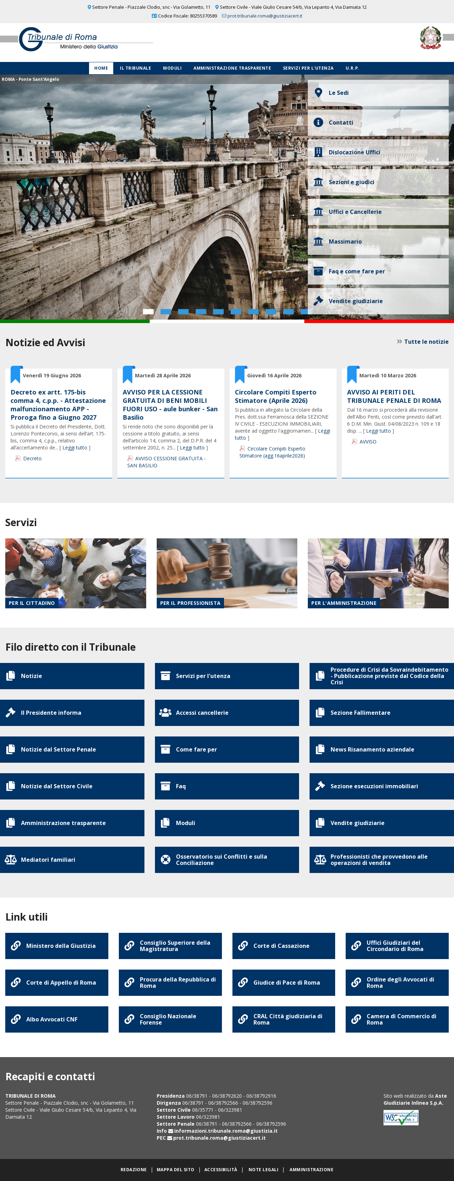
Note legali (263, 1170)
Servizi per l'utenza (308, 68)
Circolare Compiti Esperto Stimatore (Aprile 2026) (276, 396)
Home (101, 68)
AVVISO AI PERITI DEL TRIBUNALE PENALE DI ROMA (394, 396)
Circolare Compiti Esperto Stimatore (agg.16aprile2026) (272, 452)
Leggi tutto (74, 447)
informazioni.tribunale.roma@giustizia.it (226, 1130)
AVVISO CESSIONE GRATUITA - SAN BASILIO (166, 462)
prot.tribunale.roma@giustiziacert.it (265, 16)
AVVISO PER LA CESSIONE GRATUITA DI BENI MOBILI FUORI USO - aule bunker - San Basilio (170, 404)
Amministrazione (311, 1170)
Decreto (32, 458)
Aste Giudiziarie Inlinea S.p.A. (415, 1099)
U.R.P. (353, 68)
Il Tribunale (135, 68)
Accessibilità (220, 1170)
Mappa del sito (176, 1170)
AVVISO (368, 441)
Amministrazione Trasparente (232, 68)
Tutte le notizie (426, 341)
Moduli (172, 68)
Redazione (134, 1170)
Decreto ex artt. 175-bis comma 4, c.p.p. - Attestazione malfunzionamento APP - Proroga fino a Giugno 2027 (58, 404)
